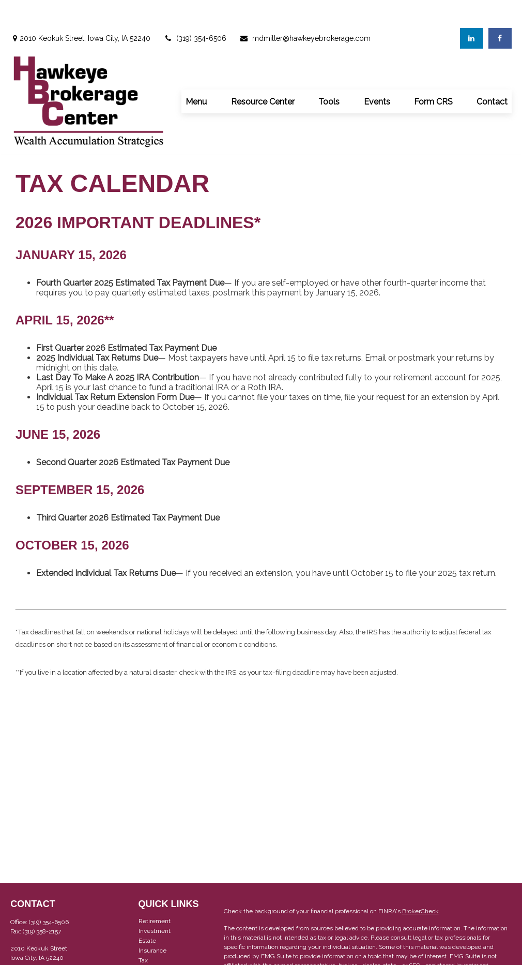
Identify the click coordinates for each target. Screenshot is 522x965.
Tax (143, 932)
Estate (147, 912)
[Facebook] (500, 10)
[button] (196, 73)
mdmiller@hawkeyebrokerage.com (305, 10)
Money (148, 942)
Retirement (155, 893)
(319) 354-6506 (194, 10)
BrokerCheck (420, 883)
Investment (155, 903)
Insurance (152, 922)
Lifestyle (151, 952)
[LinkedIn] (471, 10)
